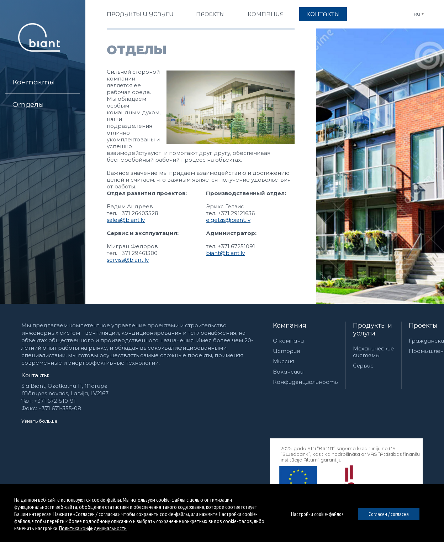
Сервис (363, 365)
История (286, 351)
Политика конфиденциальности (93, 528)
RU (417, 14)
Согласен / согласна (389, 514)
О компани (288, 340)
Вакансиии (288, 371)
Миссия (283, 361)
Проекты (423, 325)
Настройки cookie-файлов (317, 514)
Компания (289, 325)
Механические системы (373, 352)
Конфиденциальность (305, 382)
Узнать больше (39, 421)
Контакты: (35, 375)
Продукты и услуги (372, 329)
